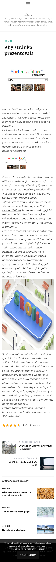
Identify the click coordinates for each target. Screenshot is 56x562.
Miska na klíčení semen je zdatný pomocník (16, 493)
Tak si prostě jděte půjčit (16, 511)
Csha (28, 14)
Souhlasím (28, 555)
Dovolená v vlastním (13, 530)
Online (8, 41)
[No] (52, 550)
